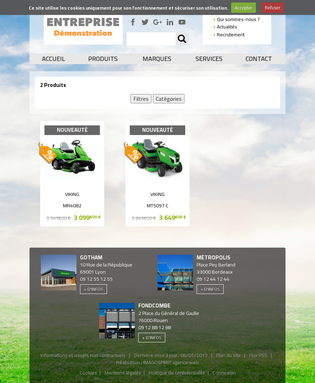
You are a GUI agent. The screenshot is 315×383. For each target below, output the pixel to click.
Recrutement (231, 34)
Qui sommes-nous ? (238, 19)
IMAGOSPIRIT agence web (171, 362)
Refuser (273, 7)
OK (182, 38)
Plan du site (228, 355)
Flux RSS (258, 355)
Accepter (243, 7)
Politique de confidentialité (177, 372)
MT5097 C (158, 205)
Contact (259, 58)
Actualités (227, 26)
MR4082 (72, 205)
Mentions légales (123, 372)
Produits (103, 58)
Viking (72, 194)
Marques (157, 58)
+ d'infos (93, 289)
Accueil (53, 58)
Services (209, 58)
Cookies (88, 372)
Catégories (169, 98)
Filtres (141, 98)
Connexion (224, 372)
